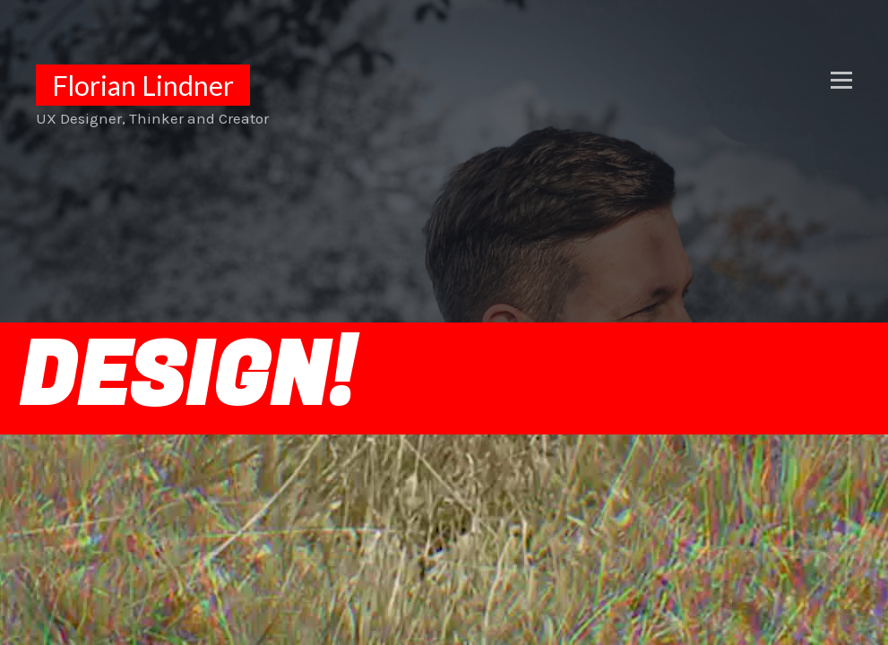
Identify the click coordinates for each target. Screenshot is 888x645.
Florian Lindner (143, 85)
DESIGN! (186, 378)
